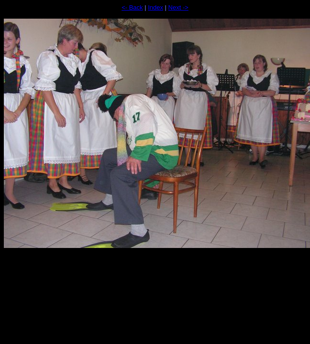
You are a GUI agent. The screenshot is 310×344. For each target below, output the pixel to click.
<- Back (132, 7)
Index (155, 7)
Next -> (178, 7)
